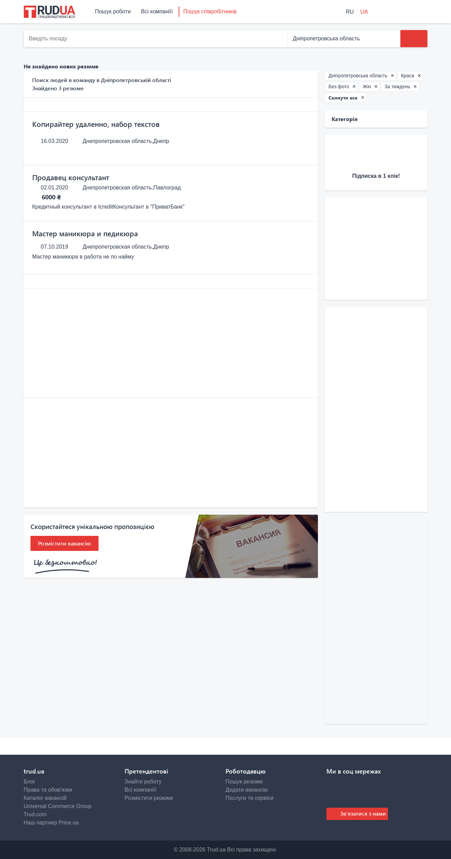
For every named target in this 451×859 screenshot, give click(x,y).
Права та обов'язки (48, 790)
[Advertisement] (170, 343)
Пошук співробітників (209, 11)
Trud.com (35, 814)
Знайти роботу (143, 781)
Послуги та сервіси (249, 798)
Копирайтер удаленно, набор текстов (96, 124)
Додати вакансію (247, 790)
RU (351, 12)
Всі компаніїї (157, 11)
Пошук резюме (244, 781)
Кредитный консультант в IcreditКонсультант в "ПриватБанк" (108, 207)
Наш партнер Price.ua (51, 822)
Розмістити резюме (149, 798)
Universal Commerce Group (57, 806)
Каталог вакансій (45, 798)
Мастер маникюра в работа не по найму (83, 257)
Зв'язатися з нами (362, 813)
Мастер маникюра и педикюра (85, 233)
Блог (30, 781)
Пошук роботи (112, 11)
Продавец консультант (70, 177)
